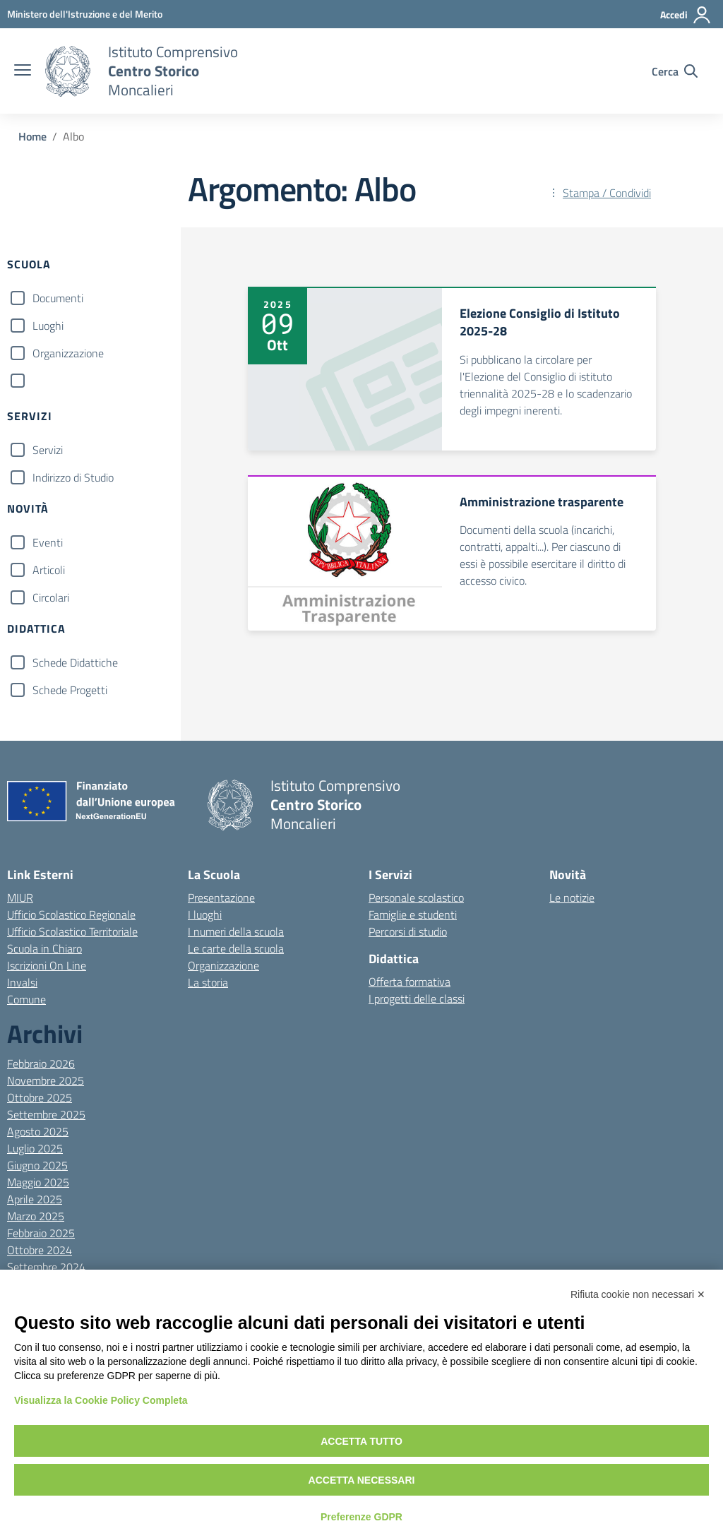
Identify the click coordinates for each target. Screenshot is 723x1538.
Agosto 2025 (37, 1131)
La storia (208, 982)
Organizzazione (68, 353)
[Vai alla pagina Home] (32, 136)
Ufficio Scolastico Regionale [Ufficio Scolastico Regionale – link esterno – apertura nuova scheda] (71, 914)
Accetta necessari (362, 1480)
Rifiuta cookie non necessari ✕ (637, 1294)
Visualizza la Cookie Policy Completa (101, 1400)
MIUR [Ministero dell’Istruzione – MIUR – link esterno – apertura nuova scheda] (20, 897)
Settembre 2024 (46, 1266)
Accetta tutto (361, 1441)
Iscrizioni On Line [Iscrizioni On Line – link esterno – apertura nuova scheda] (46, 965)
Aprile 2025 (34, 1199)
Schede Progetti (69, 689)
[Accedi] (686, 15)
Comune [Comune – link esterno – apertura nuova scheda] (26, 999)
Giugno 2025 (37, 1165)
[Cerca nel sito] (674, 71)
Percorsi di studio (408, 931)
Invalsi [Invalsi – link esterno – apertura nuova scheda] (22, 982)
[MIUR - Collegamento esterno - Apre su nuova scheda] (84, 13)
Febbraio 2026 (41, 1063)
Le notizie (571, 897)
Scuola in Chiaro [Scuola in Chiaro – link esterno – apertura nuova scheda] (44, 948)
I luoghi (205, 914)
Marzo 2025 (35, 1216)
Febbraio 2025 (41, 1232)
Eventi (47, 542)
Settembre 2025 (46, 1114)
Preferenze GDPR (361, 1516)
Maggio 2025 (38, 1182)
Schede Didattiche (75, 662)
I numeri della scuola (236, 931)
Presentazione (221, 897)
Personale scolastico (416, 897)
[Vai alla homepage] (67, 71)
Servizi (47, 449)
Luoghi (48, 325)
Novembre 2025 (45, 1080)
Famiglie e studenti (413, 914)
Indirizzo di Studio (73, 477)
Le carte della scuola (236, 948)
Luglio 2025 (35, 1148)
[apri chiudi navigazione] (22, 71)
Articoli (48, 569)
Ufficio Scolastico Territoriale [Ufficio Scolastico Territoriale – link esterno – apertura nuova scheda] (72, 931)
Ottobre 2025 (39, 1097)
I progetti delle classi (417, 998)
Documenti (57, 298)
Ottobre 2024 (39, 1249)
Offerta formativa (409, 981)
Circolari (50, 597)
